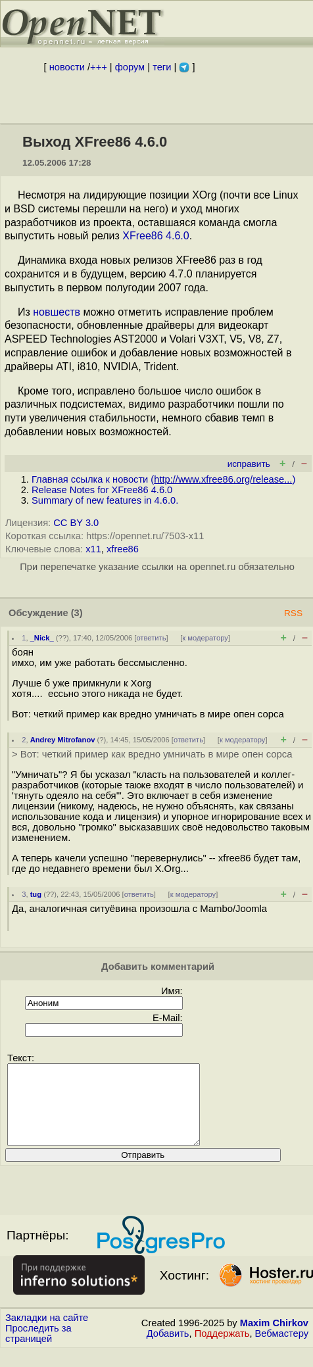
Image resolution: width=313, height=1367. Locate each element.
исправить (249, 464)
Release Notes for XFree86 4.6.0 (102, 490)
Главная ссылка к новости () (163, 479)
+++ (98, 67)
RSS (293, 613)
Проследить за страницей (38, 1349)
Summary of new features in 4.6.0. (105, 500)
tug (35, 894)
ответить (151, 638)
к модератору (205, 638)
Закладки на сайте (46, 1333)
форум (130, 67)
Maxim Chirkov (274, 1338)
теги (162, 67)
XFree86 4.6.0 (155, 235)
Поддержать (222, 1349)
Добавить (168, 1349)
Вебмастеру (281, 1349)
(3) (77, 613)
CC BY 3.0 (76, 522)
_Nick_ (42, 638)
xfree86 (123, 549)
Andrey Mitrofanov (62, 740)
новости (67, 67)
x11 (93, 549)
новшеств (56, 312)
